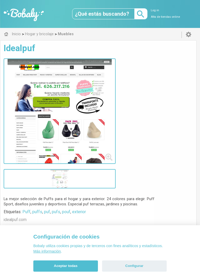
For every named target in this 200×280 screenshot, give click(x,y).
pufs (121, 79)
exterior (144, 79)
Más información (47, 251)
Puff (92, 79)
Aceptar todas (66, 266)
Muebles (88, 159)
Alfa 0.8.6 (75, 196)
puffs (103, 79)
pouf (131, 79)
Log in (155, 10)
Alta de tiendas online (165, 17)
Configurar (134, 266)
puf (112, 79)
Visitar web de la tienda (99, 99)
